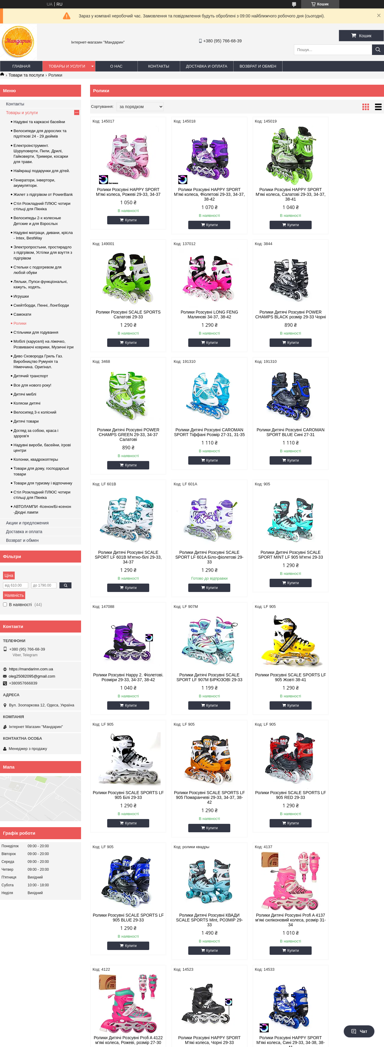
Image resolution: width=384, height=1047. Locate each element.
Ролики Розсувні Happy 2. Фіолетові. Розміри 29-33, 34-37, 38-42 (125, 562)
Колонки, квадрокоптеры (36, 459)
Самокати (22, 314)
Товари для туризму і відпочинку (43, 483)
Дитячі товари (26, 421)
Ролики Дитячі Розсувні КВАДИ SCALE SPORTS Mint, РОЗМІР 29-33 (349, 684)
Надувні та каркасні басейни (39, 122)
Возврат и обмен (258, 66)
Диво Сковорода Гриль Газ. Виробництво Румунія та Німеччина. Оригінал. (38, 361)
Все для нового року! (32, 385)
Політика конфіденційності (241, 1041)
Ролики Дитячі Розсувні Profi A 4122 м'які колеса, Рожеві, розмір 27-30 (200, 807)
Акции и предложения (27, 522)
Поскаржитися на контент (194, 1041)
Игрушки (21, 296)
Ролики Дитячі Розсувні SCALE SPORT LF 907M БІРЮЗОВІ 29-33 (199, 562)
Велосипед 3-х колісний (35, 412)
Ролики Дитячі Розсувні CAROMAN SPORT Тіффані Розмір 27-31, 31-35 (349, 317)
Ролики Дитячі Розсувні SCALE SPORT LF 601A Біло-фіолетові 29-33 (274, 439)
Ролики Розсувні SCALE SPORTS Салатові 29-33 (349, 192)
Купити (127, 220)
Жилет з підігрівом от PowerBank (43, 194)
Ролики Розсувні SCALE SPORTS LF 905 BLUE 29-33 (274, 682)
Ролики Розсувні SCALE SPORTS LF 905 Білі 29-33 (349, 559)
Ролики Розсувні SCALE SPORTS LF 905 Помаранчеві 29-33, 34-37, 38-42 (124, 684)
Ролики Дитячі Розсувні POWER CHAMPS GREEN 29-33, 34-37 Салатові (274, 317)
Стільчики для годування (36, 332)
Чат (359, 1031)
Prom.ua (220, 1030)
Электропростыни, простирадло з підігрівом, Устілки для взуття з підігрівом (43, 252)
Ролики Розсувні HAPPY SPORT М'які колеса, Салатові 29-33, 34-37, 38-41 (274, 194)
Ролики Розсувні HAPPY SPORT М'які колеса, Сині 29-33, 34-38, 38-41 (349, 807)
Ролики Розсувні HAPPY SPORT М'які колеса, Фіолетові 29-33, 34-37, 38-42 (199, 194)
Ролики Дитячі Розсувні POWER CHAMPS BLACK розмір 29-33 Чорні (199, 317)
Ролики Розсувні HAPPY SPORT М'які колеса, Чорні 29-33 (274, 804)
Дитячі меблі (25, 394)
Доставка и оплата (206, 66)
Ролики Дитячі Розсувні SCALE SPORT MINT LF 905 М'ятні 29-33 (349, 437)
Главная (21, 66)
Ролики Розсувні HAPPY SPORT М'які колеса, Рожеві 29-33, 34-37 (125, 192)
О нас (116, 66)
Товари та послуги (26, 75)
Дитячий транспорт (31, 376)
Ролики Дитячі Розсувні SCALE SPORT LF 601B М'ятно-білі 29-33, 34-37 (199, 439)
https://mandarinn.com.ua (31, 669)
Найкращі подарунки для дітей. (42, 170)
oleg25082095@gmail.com (32, 676)
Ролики (20, 323)
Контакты (158, 66)
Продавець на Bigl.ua (192, 1036)
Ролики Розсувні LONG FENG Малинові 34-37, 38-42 (125, 314)
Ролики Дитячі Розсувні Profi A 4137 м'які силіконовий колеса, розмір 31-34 (125, 807)
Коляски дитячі (27, 403)
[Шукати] (378, 49)
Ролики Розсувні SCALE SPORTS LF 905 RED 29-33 (199, 682)
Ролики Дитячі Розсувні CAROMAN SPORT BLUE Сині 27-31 (124, 439)
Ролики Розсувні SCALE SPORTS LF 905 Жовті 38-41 (274, 559)
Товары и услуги (67, 66)
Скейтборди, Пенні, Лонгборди (41, 305)
